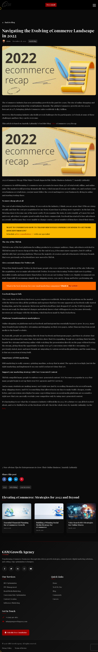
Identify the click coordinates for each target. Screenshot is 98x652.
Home (55, 583)
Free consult (51, 5)
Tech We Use (57, 587)
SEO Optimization (10, 583)
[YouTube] (30, 568)
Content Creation (10, 599)
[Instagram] (24, 568)
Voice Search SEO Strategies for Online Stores (80, 523)
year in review (25, 487)
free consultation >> (25, 234)
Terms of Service (21, 648)
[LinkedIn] (17, 568)
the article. (73, 286)
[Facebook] (4, 568)
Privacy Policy (7, 648)
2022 (4, 487)
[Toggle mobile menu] (94, 5)
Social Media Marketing (12, 591)
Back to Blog (8, 22)
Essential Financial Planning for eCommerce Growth (16, 523)
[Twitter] (11, 568)
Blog (54, 591)
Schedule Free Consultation (16, 632)
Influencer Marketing (12, 603)
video (53, 123)
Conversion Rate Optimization (15, 595)
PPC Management (10, 587)
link (3, 408)
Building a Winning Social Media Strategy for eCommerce (47, 524)
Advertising (13, 487)
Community (57, 595)
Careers (55, 599)
